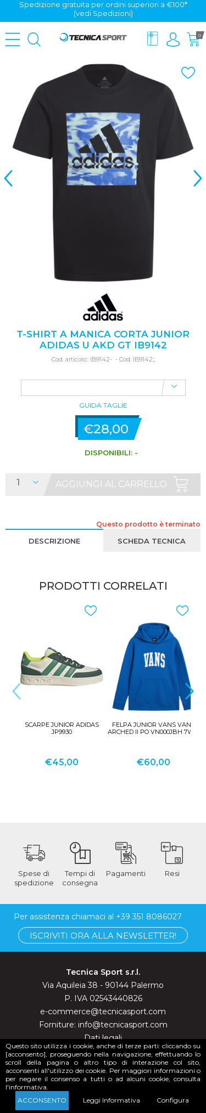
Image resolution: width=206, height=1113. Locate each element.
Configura (173, 1100)
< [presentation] (8, 178)
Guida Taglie (103, 406)
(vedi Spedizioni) (103, 13)
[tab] (54, 540)
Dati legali (103, 1037)
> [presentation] (198, 178)
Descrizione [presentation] (54, 540)
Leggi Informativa (111, 1100)
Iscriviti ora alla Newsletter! (103, 935)
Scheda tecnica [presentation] (152, 540)
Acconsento (42, 1100)
